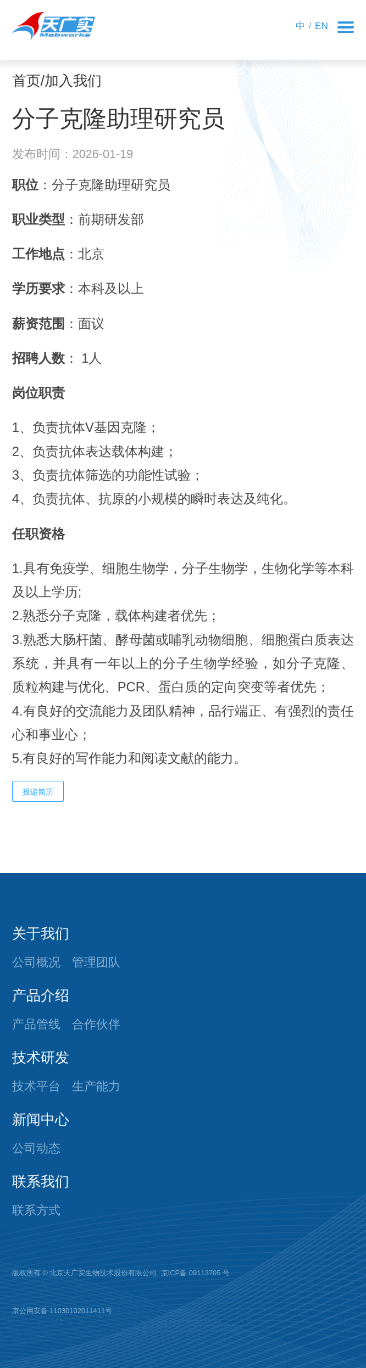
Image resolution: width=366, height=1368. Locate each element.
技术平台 (36, 1086)
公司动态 (36, 1148)
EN (321, 25)
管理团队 (96, 962)
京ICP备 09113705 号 (195, 1273)
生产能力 (96, 1086)
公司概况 (36, 962)
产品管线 (36, 1024)
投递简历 (38, 791)
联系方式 (36, 1210)
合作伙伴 (96, 1024)
